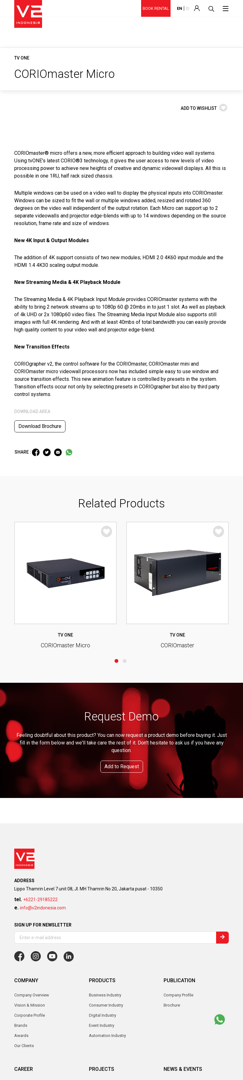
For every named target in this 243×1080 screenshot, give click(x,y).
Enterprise (98, 961)
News (169, 941)
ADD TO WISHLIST (204, 108)
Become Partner (103, 1020)
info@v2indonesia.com (43, 765)
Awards (21, 893)
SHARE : (23, 452)
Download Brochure (39, 426)
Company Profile (178, 853)
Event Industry (101, 941)
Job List (21, 951)
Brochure (172, 863)
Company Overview (31, 853)
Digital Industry (102, 972)
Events (170, 951)
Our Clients (24, 903)
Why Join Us (25, 941)
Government (100, 951)
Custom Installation (106, 982)
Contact (21, 1020)
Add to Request (121, 624)
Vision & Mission (29, 863)
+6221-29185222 (40, 757)
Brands (20, 883)
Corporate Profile (29, 873)
